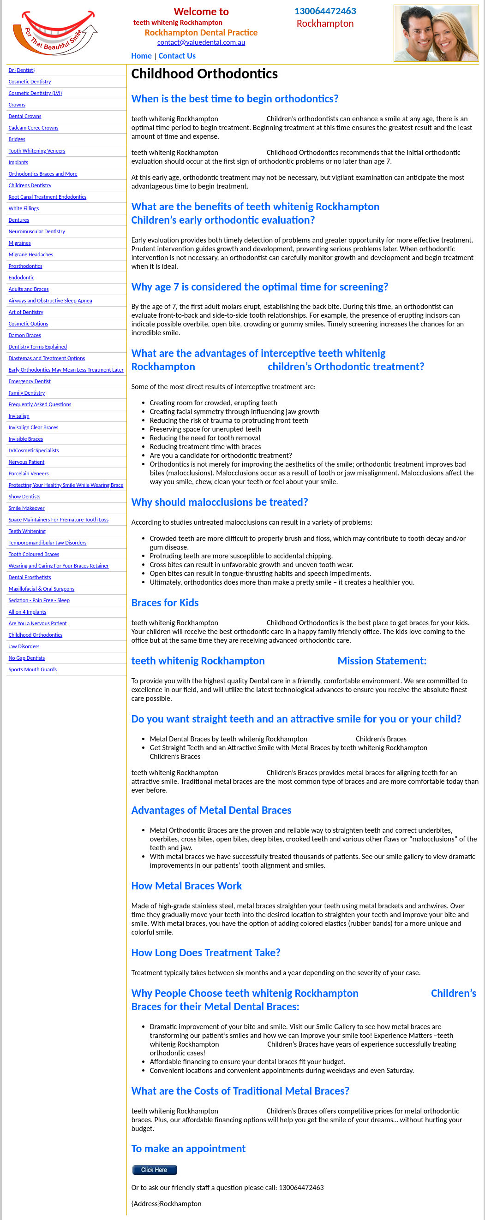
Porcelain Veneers (29, 473)
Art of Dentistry (26, 312)
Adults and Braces (29, 289)
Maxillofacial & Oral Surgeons (42, 589)
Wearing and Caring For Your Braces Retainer (59, 566)
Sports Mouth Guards (33, 669)
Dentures (19, 220)
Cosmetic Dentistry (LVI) (35, 93)
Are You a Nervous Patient (38, 623)
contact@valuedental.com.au (201, 42)
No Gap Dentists (27, 658)
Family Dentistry (27, 393)
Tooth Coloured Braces (34, 554)
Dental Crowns (25, 116)
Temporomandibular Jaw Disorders (48, 542)
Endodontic (21, 277)
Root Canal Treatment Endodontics (48, 197)
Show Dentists (25, 496)
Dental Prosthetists (30, 577)
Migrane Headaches (31, 254)
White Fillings (24, 208)
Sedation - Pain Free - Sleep (39, 600)
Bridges (17, 139)
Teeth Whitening (27, 531)
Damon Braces (25, 335)
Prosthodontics (25, 266)
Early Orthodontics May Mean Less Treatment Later (66, 370)
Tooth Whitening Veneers (37, 151)
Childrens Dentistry (30, 185)
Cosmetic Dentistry (30, 81)
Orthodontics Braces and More (43, 174)
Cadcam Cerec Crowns (34, 127)
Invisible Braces (26, 439)
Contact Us (177, 56)
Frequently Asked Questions (40, 404)
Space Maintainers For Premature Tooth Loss (59, 519)
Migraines (20, 243)
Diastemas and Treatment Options (47, 358)
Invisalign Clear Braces (34, 427)
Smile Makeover (27, 508)
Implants (18, 162)
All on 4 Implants (28, 612)
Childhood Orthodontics (36, 635)
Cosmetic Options (28, 323)
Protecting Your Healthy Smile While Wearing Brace (66, 485)
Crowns (17, 104)
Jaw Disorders (24, 646)
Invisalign (19, 416)
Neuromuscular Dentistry (37, 231)
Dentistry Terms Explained (38, 346)
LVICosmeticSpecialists (34, 450)
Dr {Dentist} (22, 70)
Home (141, 56)
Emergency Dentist (30, 381)
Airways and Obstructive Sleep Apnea (50, 300)
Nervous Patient (27, 462)
